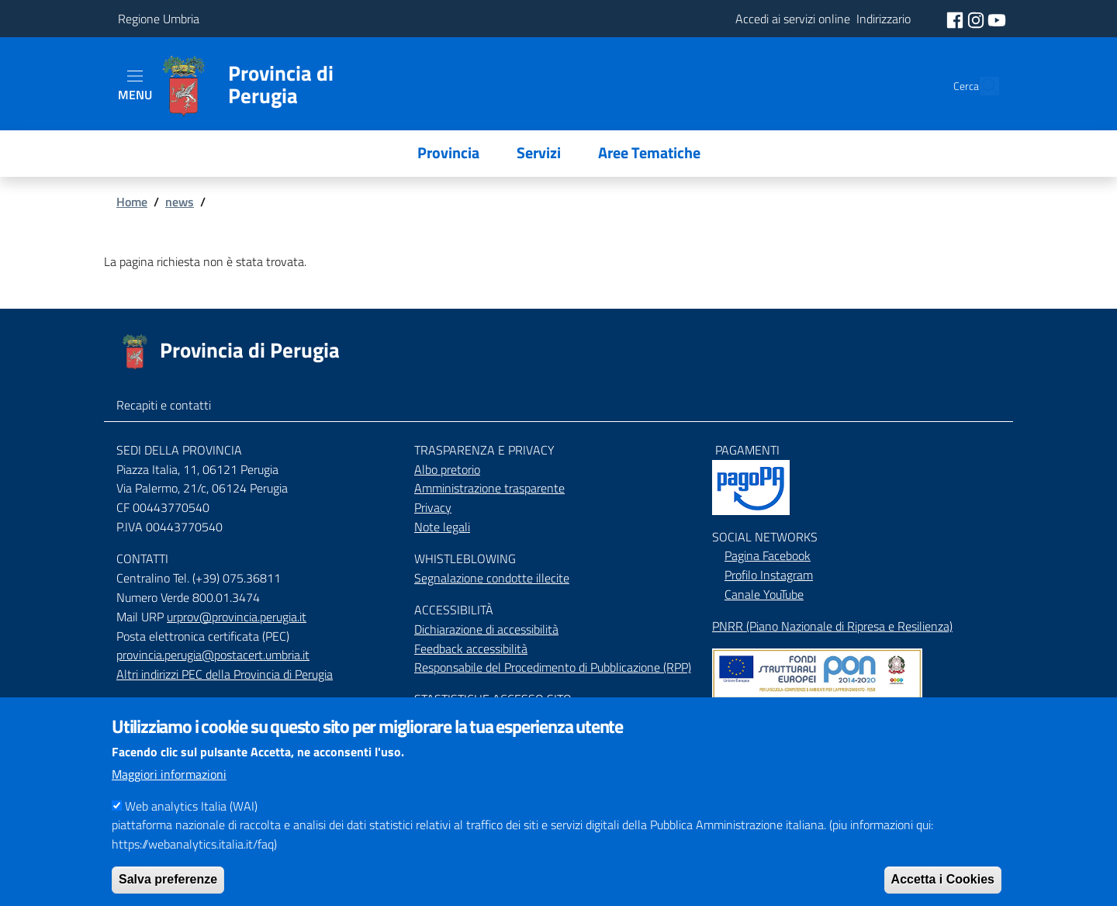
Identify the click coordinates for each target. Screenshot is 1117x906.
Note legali (442, 526)
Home (131, 201)
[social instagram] (977, 18)
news (179, 201)
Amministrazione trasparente (489, 488)
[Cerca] (980, 86)
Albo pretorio (447, 469)
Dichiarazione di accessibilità (486, 629)
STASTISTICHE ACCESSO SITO (493, 699)
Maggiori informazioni (169, 793)
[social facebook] (956, 18)
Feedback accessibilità (470, 648)
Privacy (432, 507)
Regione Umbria (158, 18)
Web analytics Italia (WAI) (191, 825)
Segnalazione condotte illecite (491, 578)
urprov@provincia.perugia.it (236, 616)
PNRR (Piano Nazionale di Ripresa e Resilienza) (832, 626)
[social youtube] (997, 18)
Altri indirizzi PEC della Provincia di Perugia (224, 674)
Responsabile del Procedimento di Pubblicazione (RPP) (552, 667)
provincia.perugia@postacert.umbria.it (213, 654)
